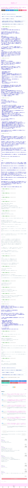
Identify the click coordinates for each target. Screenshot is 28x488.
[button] (25, 10)
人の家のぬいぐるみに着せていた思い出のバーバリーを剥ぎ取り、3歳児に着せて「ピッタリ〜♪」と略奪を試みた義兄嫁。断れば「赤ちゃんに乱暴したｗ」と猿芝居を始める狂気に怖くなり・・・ (13, 21)
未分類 (2, 377)
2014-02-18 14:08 (3, 466)
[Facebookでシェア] (8, 10)
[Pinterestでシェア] (20, 10)
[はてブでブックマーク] (12, 10)
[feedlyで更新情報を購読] (13, 387)
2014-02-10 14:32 (3, 447)
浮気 (18, 377)
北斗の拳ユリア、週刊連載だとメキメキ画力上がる (8, 372)
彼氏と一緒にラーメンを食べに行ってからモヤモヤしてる (8, 14)
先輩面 (9, 377)
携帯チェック (16, 377)
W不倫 (4, 377)
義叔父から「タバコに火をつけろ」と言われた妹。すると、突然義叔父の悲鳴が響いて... (12, 16)
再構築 (11, 377)
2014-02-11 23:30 (3, 456)
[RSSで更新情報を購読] (14, 387)
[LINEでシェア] (16, 10)
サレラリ (7, 377)
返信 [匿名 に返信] (25, 444)
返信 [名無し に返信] (25, 469)
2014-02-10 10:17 (3, 440)
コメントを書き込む (14, 478)
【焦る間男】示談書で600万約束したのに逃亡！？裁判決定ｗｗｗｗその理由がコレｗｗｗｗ (12, 374)
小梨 (13, 377)
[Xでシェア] (3, 10)
